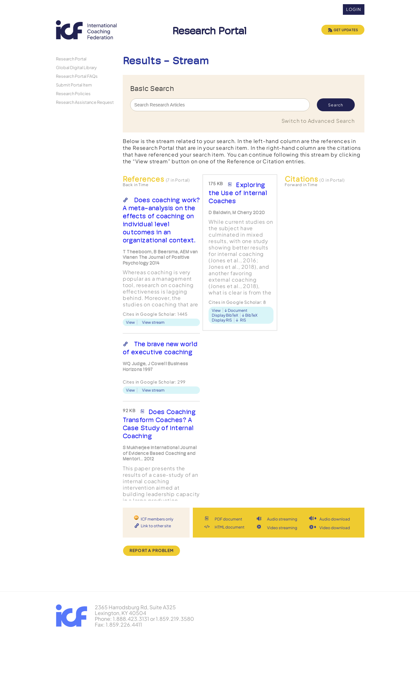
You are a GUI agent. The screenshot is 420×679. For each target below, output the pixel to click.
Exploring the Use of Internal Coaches (238, 193)
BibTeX (251, 315)
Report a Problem (152, 550)
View (130, 322)
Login (353, 9)
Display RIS (222, 320)
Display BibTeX (225, 315)
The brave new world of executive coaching (160, 348)
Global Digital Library (76, 67)
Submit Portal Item (74, 84)
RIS (243, 320)
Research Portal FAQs (77, 76)
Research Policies (73, 93)
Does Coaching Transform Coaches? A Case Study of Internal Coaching (159, 424)
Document (237, 310)
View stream (153, 322)
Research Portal (71, 58)
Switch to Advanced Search (318, 120)
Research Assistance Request (85, 102)
